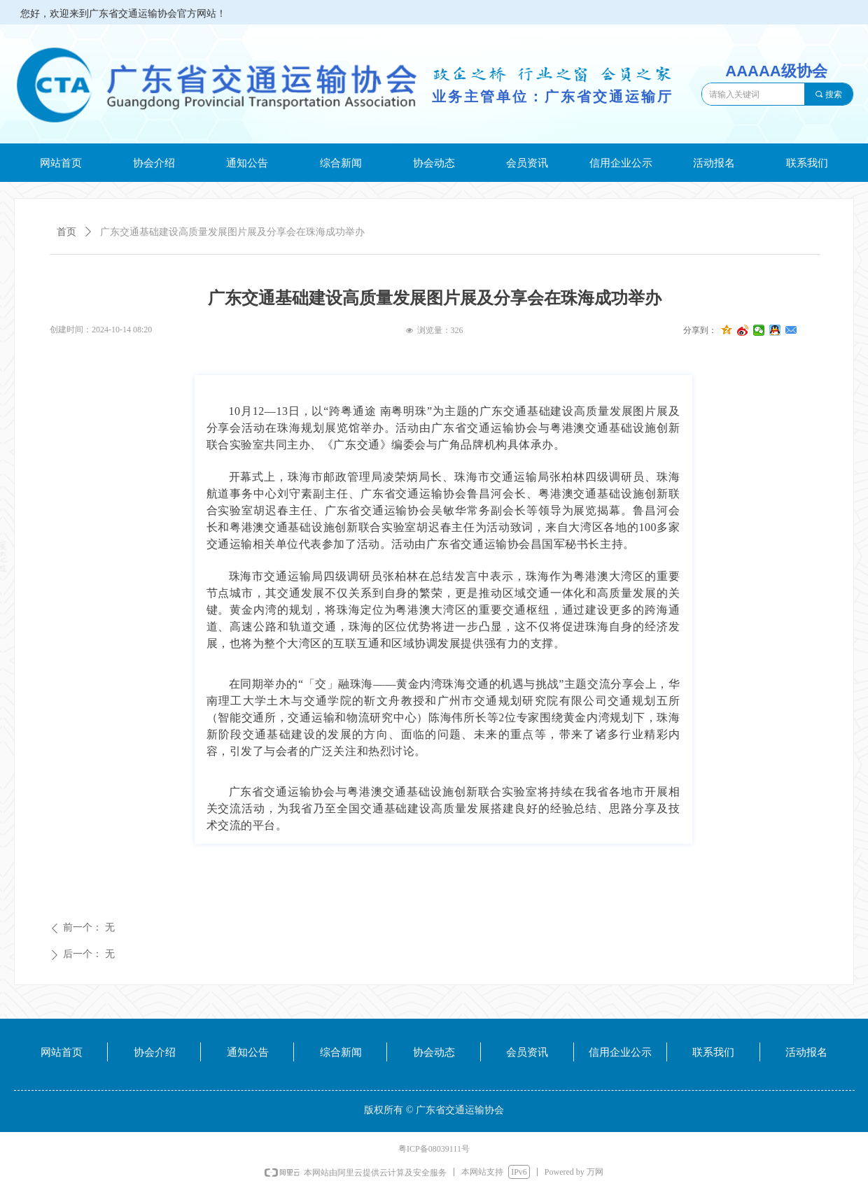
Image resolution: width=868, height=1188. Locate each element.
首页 (66, 232)
